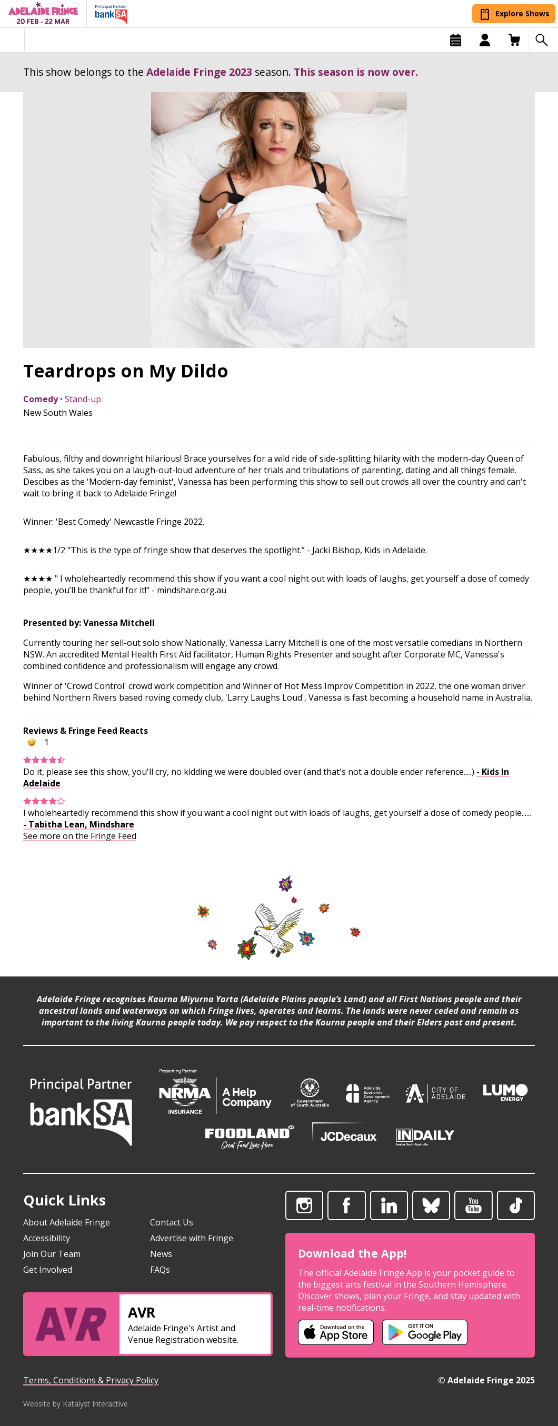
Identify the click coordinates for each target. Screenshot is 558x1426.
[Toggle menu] (12, 40)
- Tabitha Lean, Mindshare (78, 824)
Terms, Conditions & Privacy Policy (90, 1380)
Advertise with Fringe (191, 1238)
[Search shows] (543, 40)
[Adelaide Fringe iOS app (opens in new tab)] (336, 1332)
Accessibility (46, 1238)
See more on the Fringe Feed (79, 836)
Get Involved (47, 1269)
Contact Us (171, 1222)
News (161, 1254)
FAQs (160, 1269)
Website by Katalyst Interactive (75, 1404)
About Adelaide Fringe (66, 1222)
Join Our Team (52, 1254)
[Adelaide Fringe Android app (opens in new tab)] (424, 1332)
